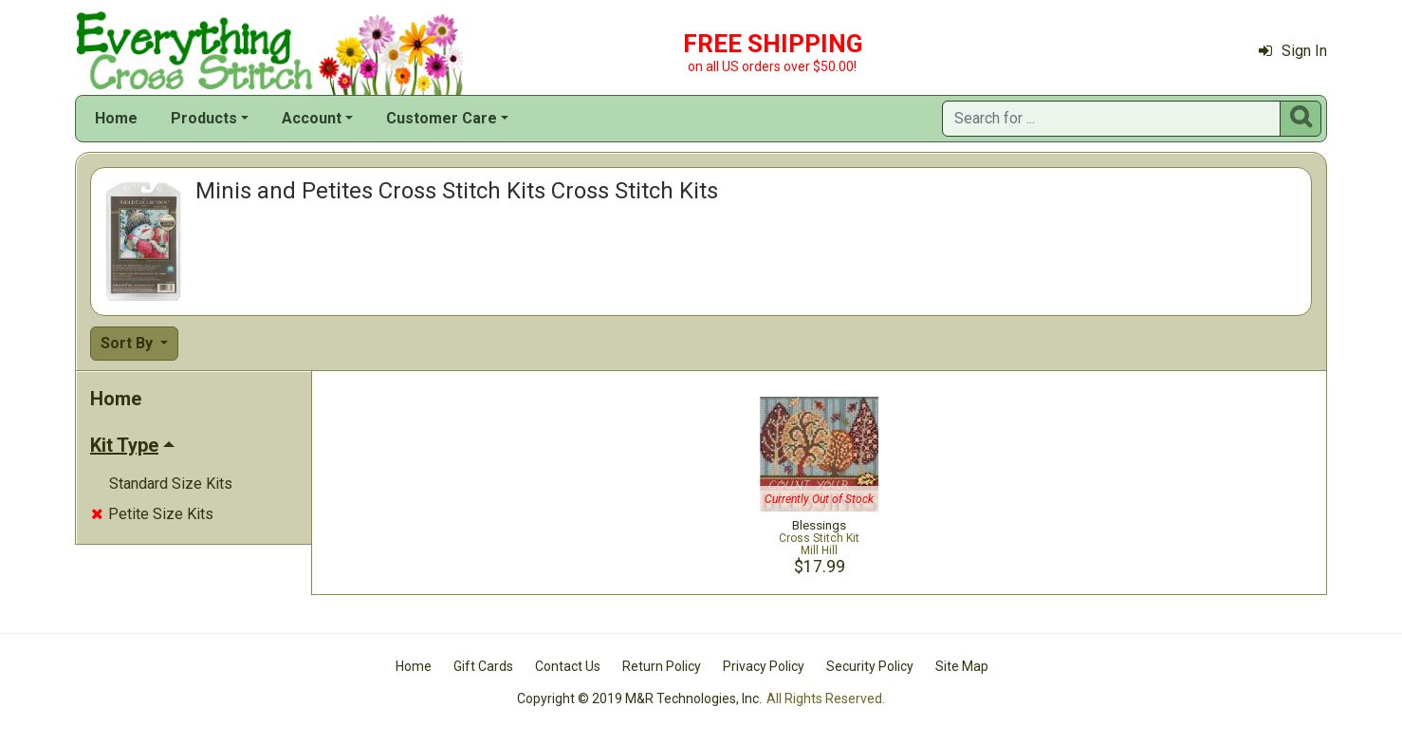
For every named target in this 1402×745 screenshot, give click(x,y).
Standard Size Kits (170, 484)
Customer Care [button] (441, 118)
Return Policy (661, 666)
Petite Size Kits (152, 514)
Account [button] (311, 118)
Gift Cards (483, 666)
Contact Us (567, 666)
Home (116, 118)
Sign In (1293, 51)
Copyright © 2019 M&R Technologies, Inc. (639, 698)
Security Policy (869, 666)
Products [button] (204, 118)
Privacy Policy (763, 666)
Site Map (961, 666)
